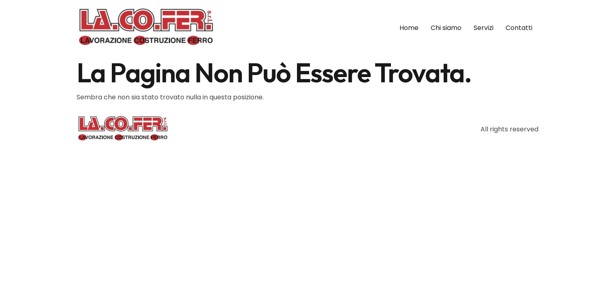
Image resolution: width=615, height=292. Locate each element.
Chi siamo (446, 27)
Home (409, 27)
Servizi (483, 27)
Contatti (519, 27)
